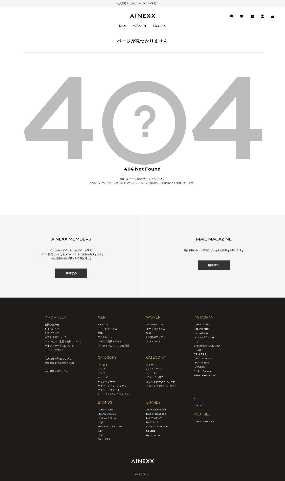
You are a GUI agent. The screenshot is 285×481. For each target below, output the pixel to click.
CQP (101, 422)
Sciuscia (150, 430)
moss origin (153, 434)
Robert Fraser (106, 409)
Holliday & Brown (108, 418)
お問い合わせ (52, 324)
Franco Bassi (201, 332)
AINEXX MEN (201, 324)
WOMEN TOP (154, 324)
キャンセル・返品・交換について (63, 341)
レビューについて (54, 349)
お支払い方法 (52, 328)
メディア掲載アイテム (110, 341)
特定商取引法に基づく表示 (59, 362)
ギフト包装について (56, 337)
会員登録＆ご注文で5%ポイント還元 (131, 3)
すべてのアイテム (107, 328)
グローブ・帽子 (154, 377)
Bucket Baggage (156, 413)
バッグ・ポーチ (106, 381)
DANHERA (104, 439)
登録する (71, 273)
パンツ (101, 373)
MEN (122, 26)
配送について (52, 332)
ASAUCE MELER (156, 409)
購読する (213, 265)
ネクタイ (103, 364)
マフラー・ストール (109, 389)
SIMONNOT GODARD (111, 426)
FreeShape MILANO (157, 426)
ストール (151, 364)
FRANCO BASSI (107, 413)
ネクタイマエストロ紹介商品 (113, 345)
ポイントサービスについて (59, 345)
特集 (100, 332)
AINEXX (198, 405)
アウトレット (105, 337)
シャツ (101, 368)
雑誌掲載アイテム (156, 337)
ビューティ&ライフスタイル (113, 394)
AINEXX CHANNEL (204, 421)
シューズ (103, 377)
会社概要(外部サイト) (56, 371)
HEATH (102, 434)
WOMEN (139, 26)
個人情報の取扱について (58, 358)
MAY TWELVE (154, 418)
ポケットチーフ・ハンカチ (112, 385)
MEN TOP (104, 324)
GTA (100, 430)
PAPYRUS (152, 422)
